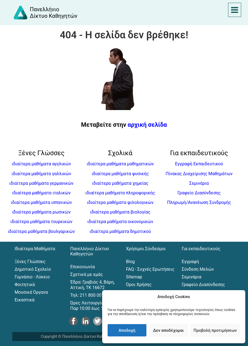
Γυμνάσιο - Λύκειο (32, 276)
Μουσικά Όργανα (31, 292)
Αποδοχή (127, 330)
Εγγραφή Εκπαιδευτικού (199, 163)
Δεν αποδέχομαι (168, 330)
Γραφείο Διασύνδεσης (199, 192)
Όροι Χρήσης (138, 284)
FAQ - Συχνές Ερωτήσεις (150, 269)
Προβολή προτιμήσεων (215, 330)
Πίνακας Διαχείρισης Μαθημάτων (199, 173)
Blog (130, 261)
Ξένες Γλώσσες (29, 261)
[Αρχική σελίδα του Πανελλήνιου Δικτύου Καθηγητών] (45, 12)
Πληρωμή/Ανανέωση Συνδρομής (199, 202)
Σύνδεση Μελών (198, 269)
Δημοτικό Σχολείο (32, 269)
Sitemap (134, 276)
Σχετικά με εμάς (86, 274)
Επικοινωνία (82, 266)
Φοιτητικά (24, 284)
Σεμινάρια (199, 183)
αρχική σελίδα (147, 124)
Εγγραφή (190, 261)
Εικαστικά (24, 299)
